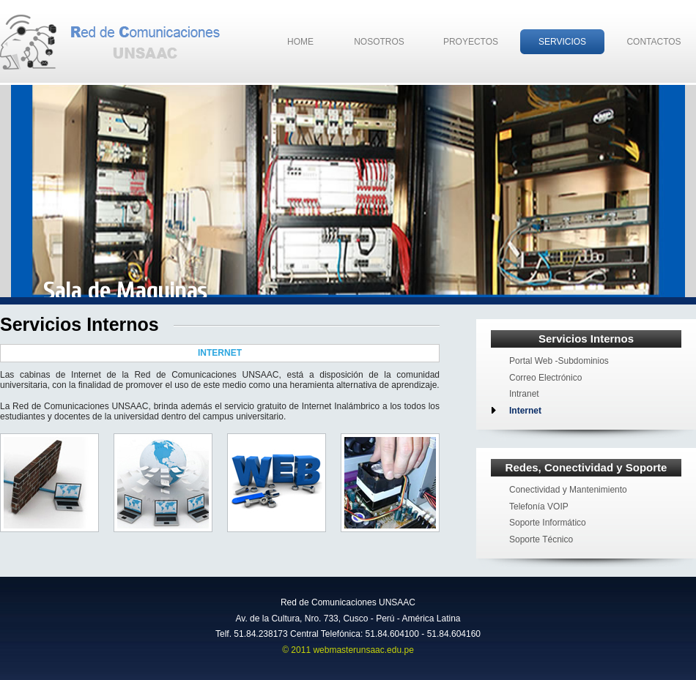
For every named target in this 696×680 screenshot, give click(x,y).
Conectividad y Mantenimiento (568, 490)
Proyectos (470, 42)
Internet (525, 411)
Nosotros (379, 42)
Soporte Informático (547, 523)
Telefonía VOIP (539, 506)
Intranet (524, 394)
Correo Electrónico (545, 378)
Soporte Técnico (541, 539)
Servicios (562, 42)
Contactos (653, 42)
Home (300, 42)
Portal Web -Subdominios (559, 361)
